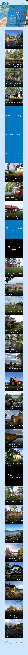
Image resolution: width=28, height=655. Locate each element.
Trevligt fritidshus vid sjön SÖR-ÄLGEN (14, 179)
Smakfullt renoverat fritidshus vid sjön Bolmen (14, 388)
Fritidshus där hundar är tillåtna (14, 476)
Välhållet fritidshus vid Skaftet (14, 636)
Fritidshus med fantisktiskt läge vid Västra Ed (14, 407)
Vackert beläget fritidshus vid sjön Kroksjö (14, 198)
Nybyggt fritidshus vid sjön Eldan (14, 312)
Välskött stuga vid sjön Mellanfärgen (14, 597)
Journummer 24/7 (14, 643)
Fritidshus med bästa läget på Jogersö (14, 84)
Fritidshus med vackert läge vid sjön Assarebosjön (14, 65)
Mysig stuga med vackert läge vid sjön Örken (14, 521)
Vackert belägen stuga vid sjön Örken (14, 426)
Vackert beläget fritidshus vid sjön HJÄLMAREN (14, 350)
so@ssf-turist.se (21, 642)
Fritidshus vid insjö (14, 115)
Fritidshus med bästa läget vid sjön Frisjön (14, 559)
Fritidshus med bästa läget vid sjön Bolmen (14, 369)
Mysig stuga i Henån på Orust (14, 294)
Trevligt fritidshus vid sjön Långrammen (14, 331)
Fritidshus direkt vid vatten (14, 229)
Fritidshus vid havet (14, 153)
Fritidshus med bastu (14, 248)
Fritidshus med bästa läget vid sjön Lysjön (14, 445)
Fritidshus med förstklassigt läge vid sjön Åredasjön (14, 274)
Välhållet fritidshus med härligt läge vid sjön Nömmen (14, 464)
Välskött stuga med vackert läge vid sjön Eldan (14, 217)
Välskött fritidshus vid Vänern (14, 579)
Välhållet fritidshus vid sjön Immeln (14, 502)
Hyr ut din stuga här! (20, 0)
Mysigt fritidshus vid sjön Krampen (14, 46)
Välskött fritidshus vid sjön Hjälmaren (14, 616)
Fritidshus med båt (14, 134)
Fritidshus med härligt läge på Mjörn (14, 540)
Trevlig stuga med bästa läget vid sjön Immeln (14, 103)
